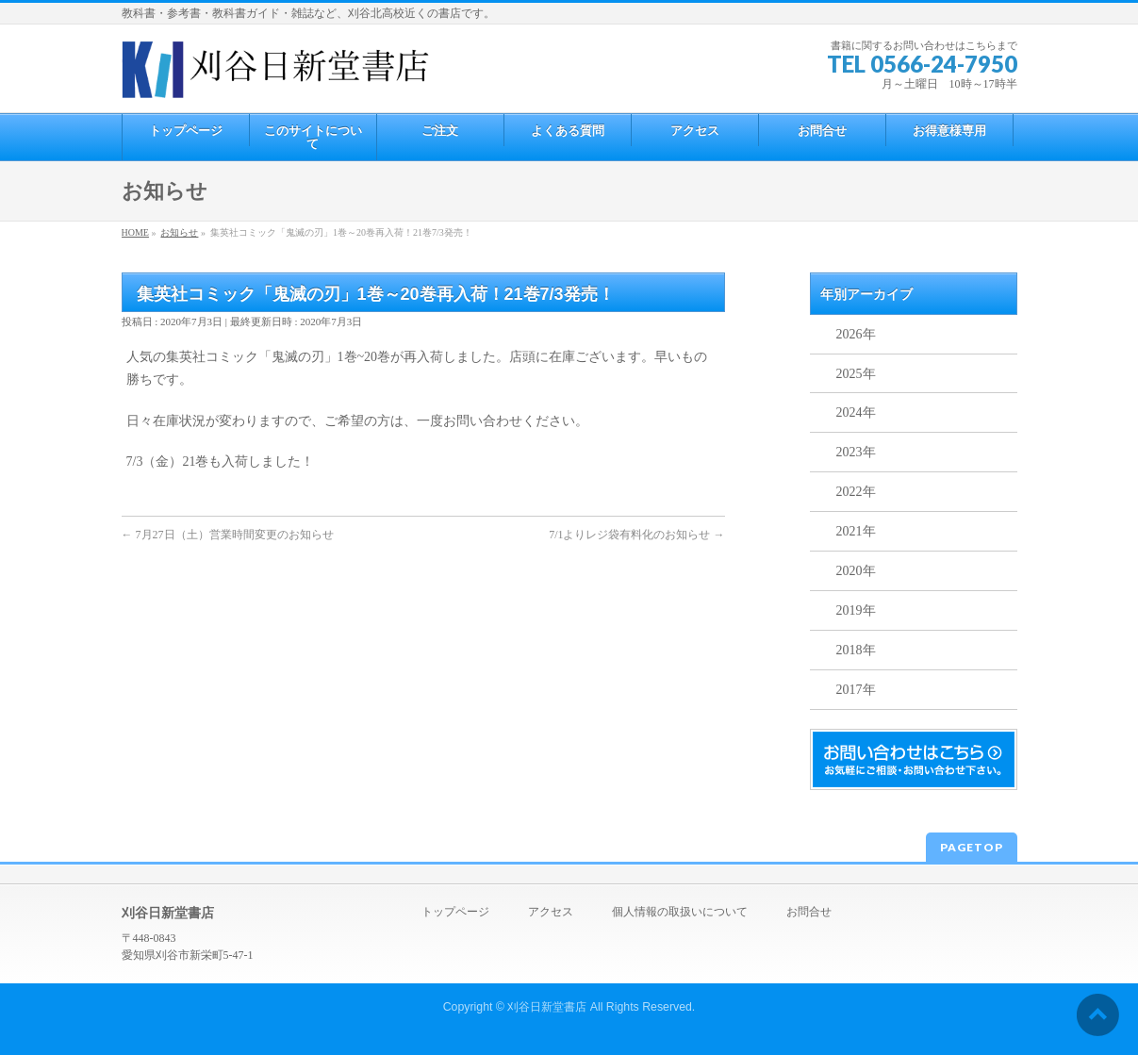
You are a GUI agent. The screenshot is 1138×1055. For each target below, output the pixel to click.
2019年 (856, 610)
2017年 (856, 690)
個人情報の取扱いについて (680, 912)
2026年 (856, 334)
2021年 (856, 531)
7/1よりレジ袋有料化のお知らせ (636, 534)
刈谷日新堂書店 (546, 1007)
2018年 (856, 650)
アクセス (550, 912)
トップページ (455, 912)
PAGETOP (971, 847)
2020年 (856, 571)
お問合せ (809, 912)
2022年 (856, 492)
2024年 (856, 412)
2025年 (856, 374)
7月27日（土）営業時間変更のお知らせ (228, 534)
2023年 (856, 452)
